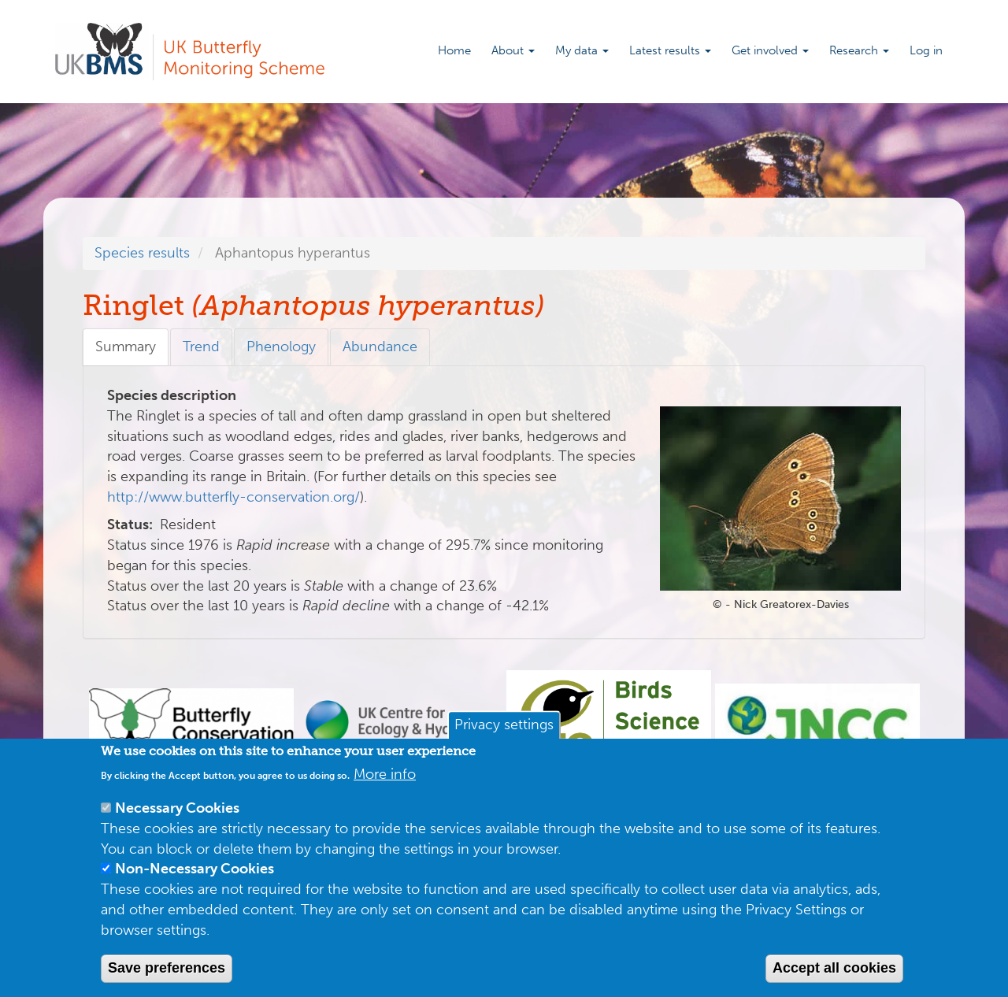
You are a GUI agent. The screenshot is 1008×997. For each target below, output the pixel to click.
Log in (926, 50)
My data (582, 50)
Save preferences (166, 968)
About (513, 50)
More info (385, 774)
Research (859, 50)
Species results (142, 252)
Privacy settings (504, 725)
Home (454, 50)
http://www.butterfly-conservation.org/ (233, 497)
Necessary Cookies (177, 808)
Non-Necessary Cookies (194, 868)
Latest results (670, 50)
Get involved (770, 50)
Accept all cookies (834, 968)
